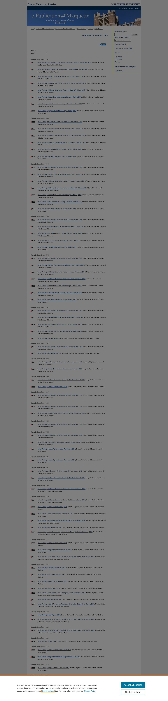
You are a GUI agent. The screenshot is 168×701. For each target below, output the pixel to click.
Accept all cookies (133, 685)
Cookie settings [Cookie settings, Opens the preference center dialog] (133, 692)
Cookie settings (48, 691)
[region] (84, 688)
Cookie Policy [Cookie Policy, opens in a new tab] (90, 691)
